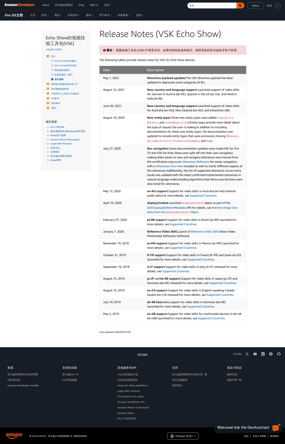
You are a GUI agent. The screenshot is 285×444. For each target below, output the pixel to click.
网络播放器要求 (62, 70)
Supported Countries (203, 195)
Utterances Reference (195, 161)
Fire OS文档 (14, 15)
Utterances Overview (169, 166)
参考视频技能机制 (59, 88)
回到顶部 (142, 354)
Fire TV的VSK (57, 126)
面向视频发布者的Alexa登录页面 (67, 131)
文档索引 (55, 151)
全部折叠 (49, 49)
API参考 (54, 98)
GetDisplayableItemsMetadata (166, 207)
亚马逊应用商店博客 (61, 155)
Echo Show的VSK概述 (65, 60)
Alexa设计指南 (58, 135)
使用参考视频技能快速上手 (64, 84)
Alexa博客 (55, 160)
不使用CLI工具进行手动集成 (64, 93)
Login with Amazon (61, 143)
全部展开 (58, 49)
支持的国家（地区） (64, 74)
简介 (53, 56)
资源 (53, 107)
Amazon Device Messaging (64, 139)
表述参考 (55, 103)
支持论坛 (55, 147)
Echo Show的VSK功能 (65, 65)
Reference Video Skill (204, 231)
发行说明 (59, 79)
